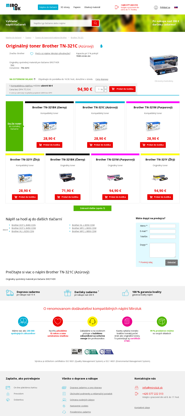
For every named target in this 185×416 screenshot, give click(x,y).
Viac (12, 65)
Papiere (77, 7)
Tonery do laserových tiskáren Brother (51, 37)
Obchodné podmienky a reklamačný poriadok (91, 386)
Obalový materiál (92, 7)
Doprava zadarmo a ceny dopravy (86, 379)
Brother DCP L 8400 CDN (24, 217)
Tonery (28, 37)
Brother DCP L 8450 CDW (24, 220)
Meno (143, 218)
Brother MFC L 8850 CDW (84, 223)
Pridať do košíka (122, 88)
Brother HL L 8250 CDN (23, 223)
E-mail (143, 223)
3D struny (65, 7)
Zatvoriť (5, 230)
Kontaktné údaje (142, 399)
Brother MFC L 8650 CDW (84, 220)
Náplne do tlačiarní (48, 7)
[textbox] (61, 23)
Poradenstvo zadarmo (80, 404)
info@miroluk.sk (152, 380)
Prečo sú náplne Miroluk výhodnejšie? (52, 53)
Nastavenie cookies (79, 398)
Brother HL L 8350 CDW (83, 217)
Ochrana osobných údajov (82, 392)
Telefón (143, 229)
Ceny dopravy (102, 79)
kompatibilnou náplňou (22, 85)
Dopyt (143, 237)
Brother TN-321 (77, 37)
